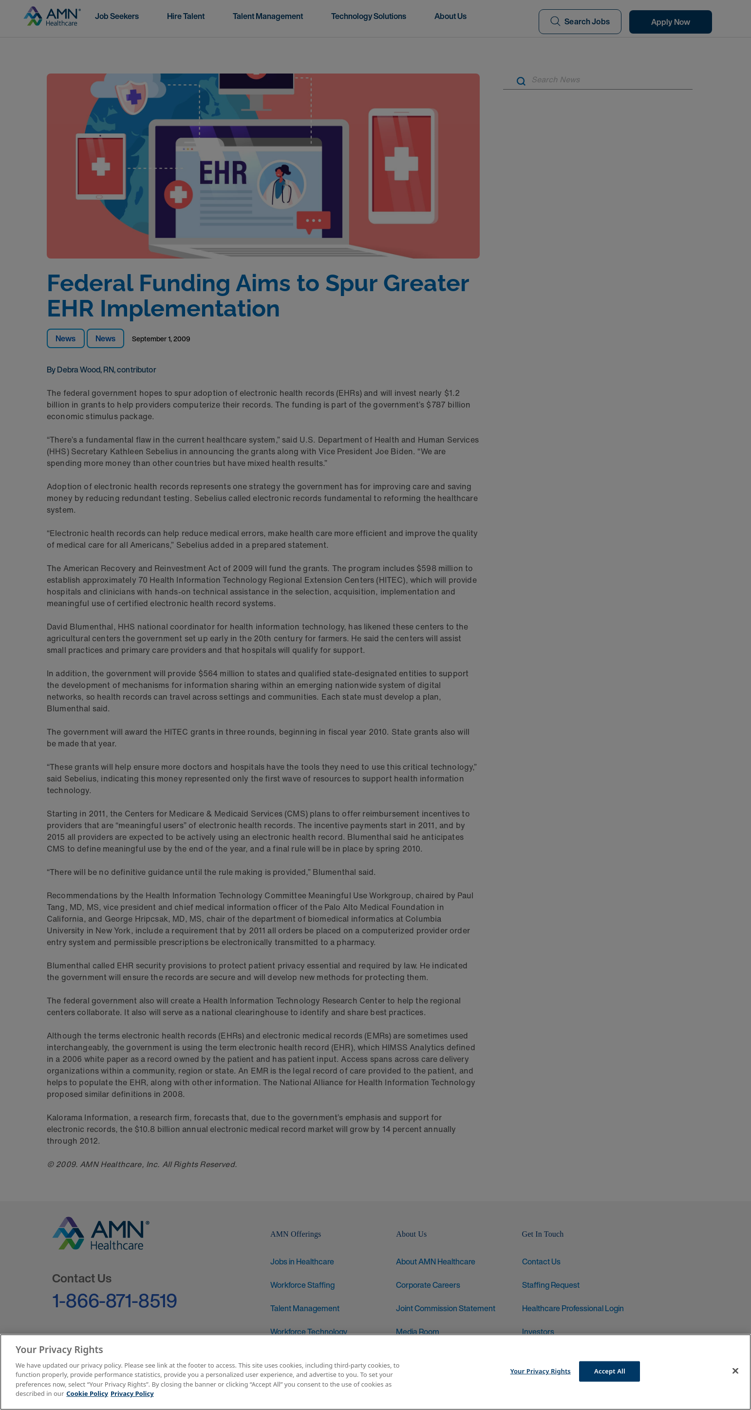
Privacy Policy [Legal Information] (132, 1393)
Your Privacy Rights (540, 1371)
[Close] (735, 1370)
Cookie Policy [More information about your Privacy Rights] (87, 1393)
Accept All (609, 1371)
